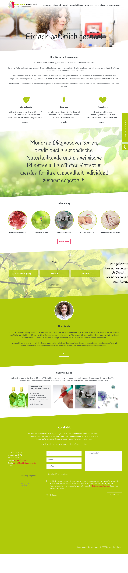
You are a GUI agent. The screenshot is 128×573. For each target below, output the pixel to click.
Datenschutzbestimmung (101, 486)
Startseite (47, 5)
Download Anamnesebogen (58, 474)
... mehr (25, 122)
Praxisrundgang (23, 273)
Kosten (85, 273)
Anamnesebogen (114, 5)
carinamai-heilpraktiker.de (24, 463)
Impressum (81, 547)
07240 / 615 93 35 (21, 460)
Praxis (65, 5)
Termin (54, 273)
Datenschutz (93, 547)
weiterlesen (64, 241)
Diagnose (89, 5)
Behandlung (100, 5)
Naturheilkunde (76, 5)
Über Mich (57, 5)
